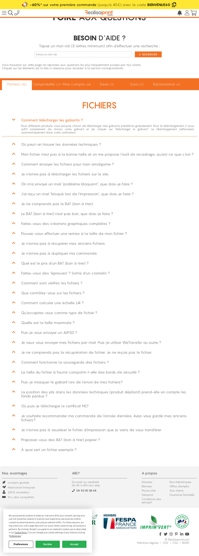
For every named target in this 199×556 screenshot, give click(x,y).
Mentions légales (148, 542)
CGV (165, 542)
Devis (107, 84)
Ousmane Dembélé (182, 494)
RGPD (185, 542)
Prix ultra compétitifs (18, 497)
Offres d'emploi (179, 486)
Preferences (21, 544)
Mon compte (77, 84)
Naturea (147, 482)
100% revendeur (16, 492)
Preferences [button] (15, 536)
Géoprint (147, 494)
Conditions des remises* (151, 500)
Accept (74, 544)
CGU (175, 542)
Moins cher (149, 490)
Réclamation (166, 84)
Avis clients (176, 490)
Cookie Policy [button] (21, 533)
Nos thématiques (180, 482)
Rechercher (148, 54)
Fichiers (17, 84)
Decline (47, 544)
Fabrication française (18, 487)
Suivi (136, 84)
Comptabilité (47, 84)
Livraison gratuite (15, 482)
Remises (147, 486)
